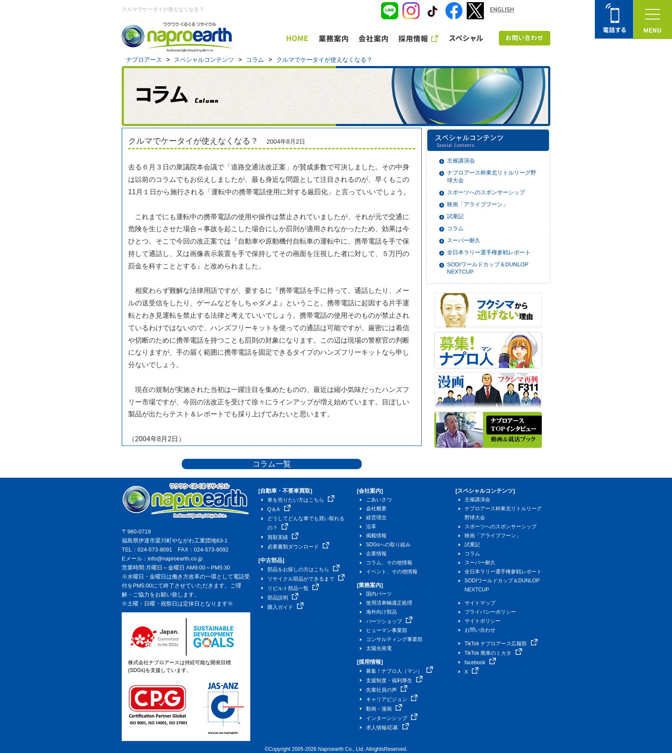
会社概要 (376, 509)
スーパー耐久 (463, 240)
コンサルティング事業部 (394, 639)
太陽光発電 (379, 648)
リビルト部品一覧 (293, 588)
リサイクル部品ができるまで (306, 579)
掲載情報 (376, 536)
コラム (255, 59)
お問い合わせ (480, 630)
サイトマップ (480, 603)
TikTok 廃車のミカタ (493, 653)
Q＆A (279, 509)
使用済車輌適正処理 (389, 603)
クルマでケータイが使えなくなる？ (324, 59)
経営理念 (376, 518)
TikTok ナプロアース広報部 (501, 644)
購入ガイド (285, 607)
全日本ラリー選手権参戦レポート (489, 252)
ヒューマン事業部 (386, 630)
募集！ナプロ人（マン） (399, 671)
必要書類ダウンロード (298, 547)
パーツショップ (389, 621)
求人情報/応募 (387, 728)
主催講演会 (461, 160)
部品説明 (283, 598)
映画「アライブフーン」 (477, 204)
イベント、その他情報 (391, 572)
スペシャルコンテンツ (204, 59)
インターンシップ (392, 718)
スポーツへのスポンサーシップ (486, 192)
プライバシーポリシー (490, 612)
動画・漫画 (384, 709)
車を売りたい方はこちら (301, 500)
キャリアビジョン (392, 699)
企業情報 (376, 554)
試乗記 (455, 216)
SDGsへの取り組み (388, 545)
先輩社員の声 (387, 690)
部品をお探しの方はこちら (303, 569)
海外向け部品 (381, 612)
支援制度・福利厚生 (394, 681)
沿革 (371, 527)
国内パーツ (379, 594)
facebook (480, 663)
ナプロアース (144, 59)
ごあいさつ (379, 500)
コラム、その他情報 (389, 563)
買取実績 (283, 537)
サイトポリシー (483, 621)
